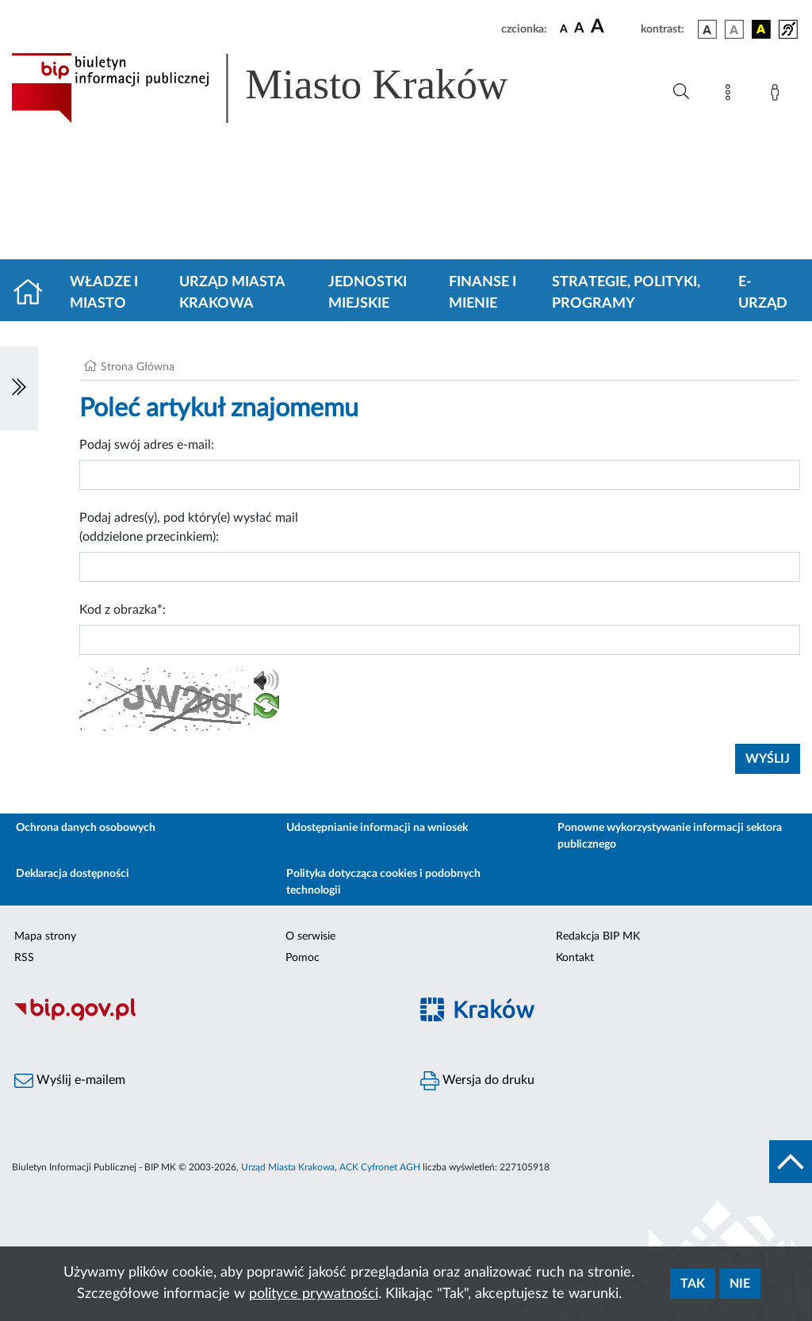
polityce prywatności (313, 1294)
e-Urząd (762, 293)
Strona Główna (137, 367)
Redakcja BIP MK (598, 936)
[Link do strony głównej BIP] (282, 88)
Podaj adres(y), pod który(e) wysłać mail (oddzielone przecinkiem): (188, 527)
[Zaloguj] (778, 95)
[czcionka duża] (613, 27)
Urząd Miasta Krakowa (232, 293)
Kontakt (575, 957)
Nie (740, 1283)
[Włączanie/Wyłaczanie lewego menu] (19, 389)
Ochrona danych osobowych (85, 827)
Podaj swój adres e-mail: (146, 444)
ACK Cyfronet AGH (379, 1167)
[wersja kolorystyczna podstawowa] (707, 29)
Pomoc (302, 957)
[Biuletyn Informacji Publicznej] (203, 1018)
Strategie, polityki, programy (626, 293)
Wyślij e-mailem (69, 1080)
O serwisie (310, 936)
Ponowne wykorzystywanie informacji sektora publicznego (669, 836)
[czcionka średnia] (579, 29)
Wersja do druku (477, 1080)
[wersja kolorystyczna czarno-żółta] (761, 29)
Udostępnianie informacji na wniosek (377, 827)
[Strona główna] (34, 293)
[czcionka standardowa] (563, 28)
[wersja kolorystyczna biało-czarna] (734, 29)
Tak (692, 1283)
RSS (24, 957)
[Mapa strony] (731, 95)
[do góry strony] (790, 1161)
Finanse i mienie (482, 293)
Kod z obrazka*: (122, 609)
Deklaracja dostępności (72, 873)
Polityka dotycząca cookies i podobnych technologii (383, 882)
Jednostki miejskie (367, 293)
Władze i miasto (104, 293)
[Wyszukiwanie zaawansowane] (681, 92)
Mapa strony (45, 936)
